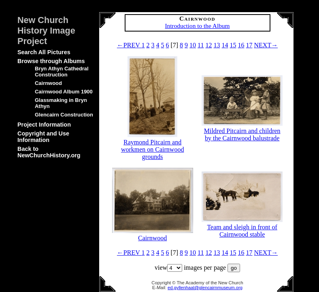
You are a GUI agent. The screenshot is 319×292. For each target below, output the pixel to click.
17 (249, 45)
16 (241, 45)
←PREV (129, 45)
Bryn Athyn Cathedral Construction (62, 72)
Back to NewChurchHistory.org (49, 152)
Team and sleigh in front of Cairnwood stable (242, 227)
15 (233, 45)
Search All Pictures (43, 52)
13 (217, 45)
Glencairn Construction (64, 115)
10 (192, 45)
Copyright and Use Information (43, 136)
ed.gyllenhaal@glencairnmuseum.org (205, 287)
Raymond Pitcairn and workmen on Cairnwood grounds (152, 145)
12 (209, 45)
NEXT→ (266, 45)
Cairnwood (48, 83)
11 (201, 45)
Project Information (44, 124)
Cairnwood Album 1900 (64, 92)
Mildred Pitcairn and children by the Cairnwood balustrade (242, 131)
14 (225, 45)
